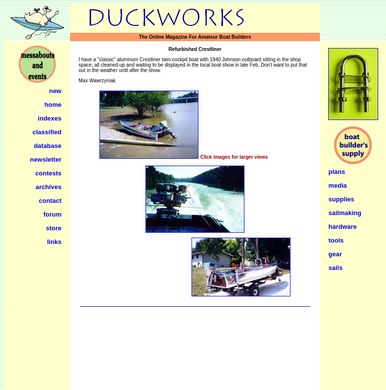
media (338, 185)
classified (46, 132)
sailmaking (345, 213)
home (53, 104)
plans (337, 171)
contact (50, 200)
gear (335, 254)
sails (336, 267)
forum (53, 214)
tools (336, 240)
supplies (342, 199)
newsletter (45, 159)
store (54, 228)
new (55, 91)
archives (49, 187)
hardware (343, 226)
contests (48, 173)
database (47, 145)
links (54, 241)
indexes (49, 118)
